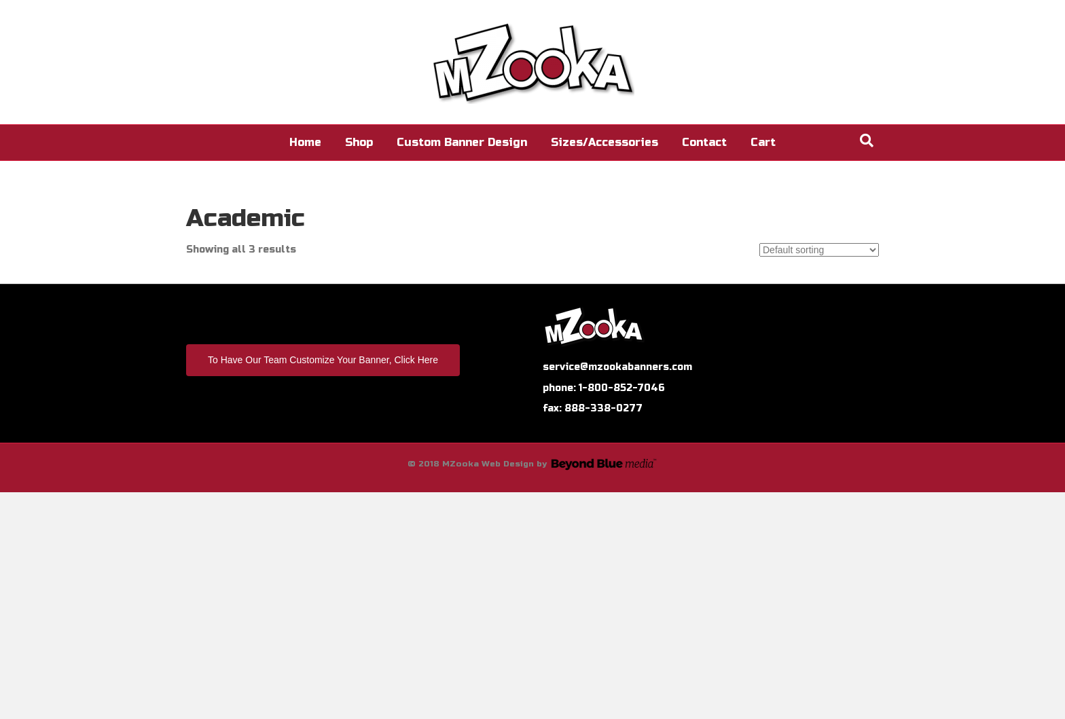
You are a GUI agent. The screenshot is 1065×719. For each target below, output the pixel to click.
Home (305, 142)
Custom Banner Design (462, 142)
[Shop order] (819, 250)
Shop (359, 142)
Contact (704, 142)
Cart (763, 142)
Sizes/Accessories (604, 142)
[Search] (866, 140)
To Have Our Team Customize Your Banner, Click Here (323, 359)
